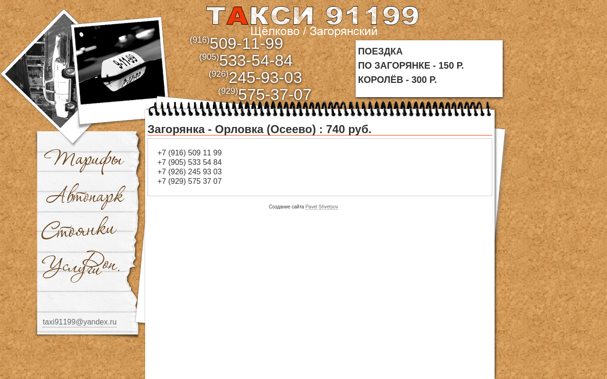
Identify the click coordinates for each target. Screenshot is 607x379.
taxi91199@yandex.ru (80, 322)
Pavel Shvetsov (321, 206)
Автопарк (86, 195)
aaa (312, 20)
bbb (121, 63)
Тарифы (84, 160)
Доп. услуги (80, 266)
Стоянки (80, 231)
